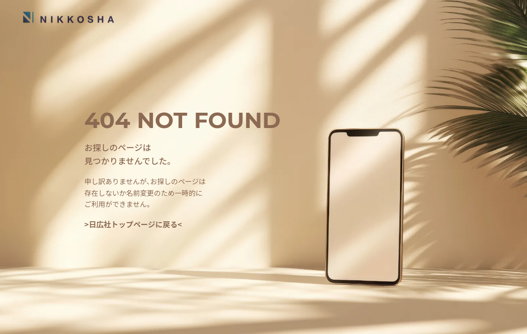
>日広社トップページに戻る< (133, 224)
